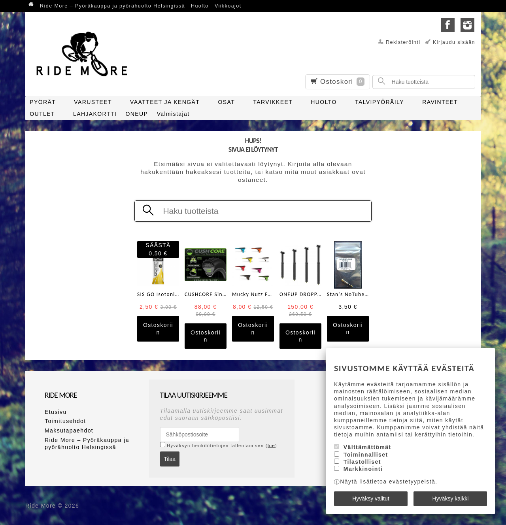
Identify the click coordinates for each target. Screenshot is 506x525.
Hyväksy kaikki (450, 498)
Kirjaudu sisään (454, 42)
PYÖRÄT (43, 102)
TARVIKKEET (273, 102)
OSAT (226, 102)
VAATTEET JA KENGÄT (165, 102)
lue (271, 445)
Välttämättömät (367, 447)
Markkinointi (363, 469)
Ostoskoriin (158, 328)
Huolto (200, 6)
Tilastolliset (362, 462)
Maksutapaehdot (69, 430)
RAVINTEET (440, 102)
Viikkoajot (228, 6)
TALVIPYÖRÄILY (379, 102)
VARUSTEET (93, 102)
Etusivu (56, 412)
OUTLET (42, 114)
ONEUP (136, 114)
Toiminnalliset (366, 454)
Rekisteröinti (403, 42)
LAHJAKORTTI (95, 114)
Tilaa (170, 459)
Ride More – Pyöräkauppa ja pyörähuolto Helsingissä (112, 6)
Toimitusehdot (65, 421)
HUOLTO (323, 102)
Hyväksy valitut (370, 498)
